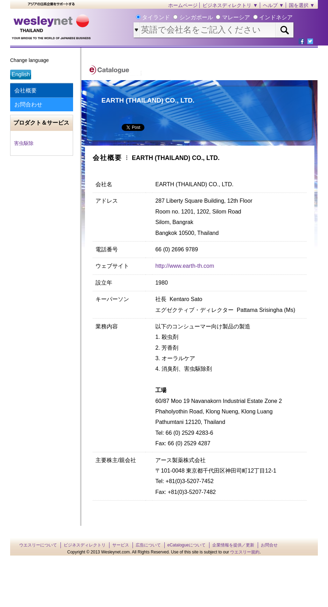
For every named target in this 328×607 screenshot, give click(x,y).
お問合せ (269, 545)
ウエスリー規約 (244, 552)
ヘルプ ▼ (273, 5)
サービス (120, 545)
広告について (148, 545)
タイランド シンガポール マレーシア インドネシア (217, 17)
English (21, 74)
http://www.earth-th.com (184, 266)
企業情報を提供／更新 (233, 545)
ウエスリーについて (38, 545)
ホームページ (183, 5)
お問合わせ (28, 104)
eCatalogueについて (186, 545)
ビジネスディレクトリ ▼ (230, 5)
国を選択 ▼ (302, 5)
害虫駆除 (24, 143)
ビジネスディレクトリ (85, 545)
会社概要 (25, 90)
